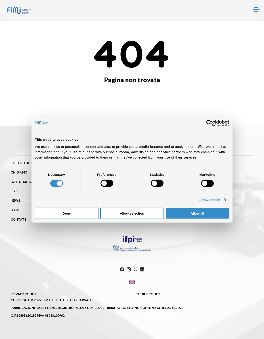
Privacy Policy (23, 294)
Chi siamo (19, 172)
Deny (67, 213)
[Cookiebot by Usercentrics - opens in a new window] (209, 123)
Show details (209, 200)
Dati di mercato (25, 182)
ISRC (14, 191)
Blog (15, 210)
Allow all (197, 213)
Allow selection (132, 213)
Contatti (19, 219)
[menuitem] (132, 282)
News (15, 200)
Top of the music (25, 163)
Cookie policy (148, 294)
